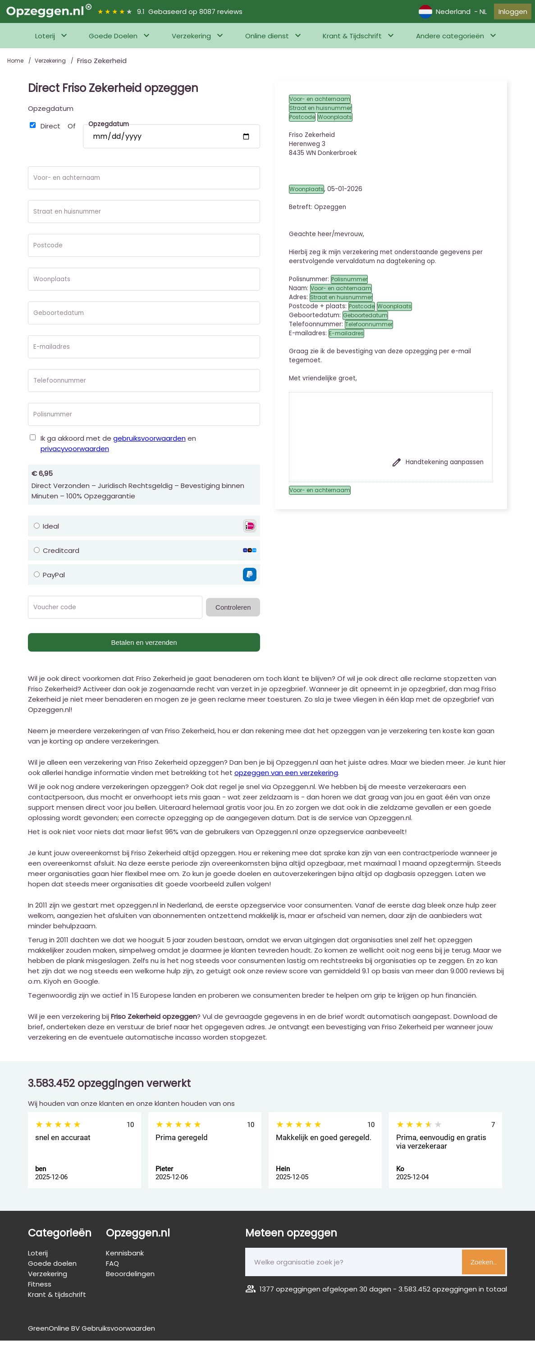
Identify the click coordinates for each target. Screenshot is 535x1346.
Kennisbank (125, 1258)
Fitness (39, 1289)
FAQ (112, 1268)
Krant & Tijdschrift (352, 41)
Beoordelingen (130, 1279)
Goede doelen (52, 1268)
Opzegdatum (50, 114)
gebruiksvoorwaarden (149, 443)
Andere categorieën (450, 41)
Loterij (45, 41)
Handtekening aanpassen (437, 467)
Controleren (233, 612)
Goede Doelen (113, 41)
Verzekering (191, 41)
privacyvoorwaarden (75, 454)
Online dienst (267, 41)
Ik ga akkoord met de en (118, 449)
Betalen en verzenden (144, 648)
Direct (50, 131)
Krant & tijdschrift (57, 1300)
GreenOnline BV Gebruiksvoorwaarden (91, 1333)
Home (16, 66)
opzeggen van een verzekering (286, 778)
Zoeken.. (484, 1267)
